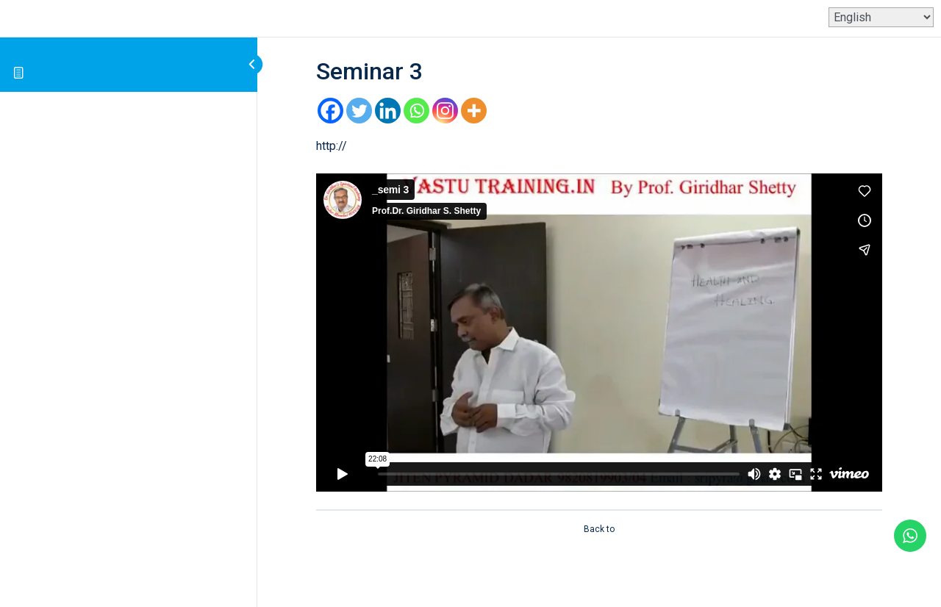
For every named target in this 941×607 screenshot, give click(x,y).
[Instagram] (445, 110)
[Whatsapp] (416, 110)
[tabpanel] (599, 314)
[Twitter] (359, 110)
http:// (331, 146)
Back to (599, 529)
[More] (474, 110)
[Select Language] (881, 17)
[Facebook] (330, 110)
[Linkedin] (388, 110)
